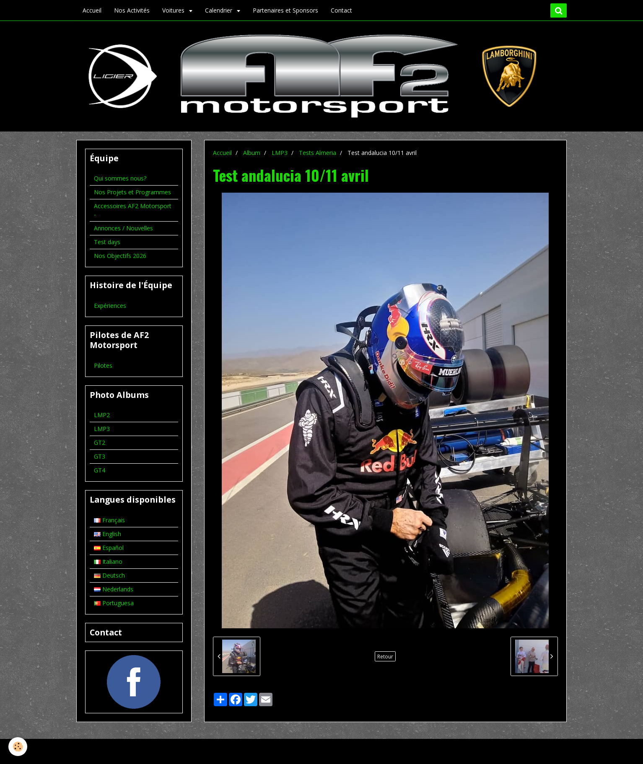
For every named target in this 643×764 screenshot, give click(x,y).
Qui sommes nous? (120, 178)
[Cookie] (17, 746)
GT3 (99, 456)
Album (251, 153)
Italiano (108, 561)
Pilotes (103, 365)
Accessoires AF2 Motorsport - (132, 210)
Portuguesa (114, 603)
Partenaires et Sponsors (285, 10)
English (107, 534)
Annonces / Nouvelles (123, 228)
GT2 (99, 443)
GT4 (99, 470)
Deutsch (109, 575)
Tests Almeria (317, 153)
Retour (385, 656)
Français (109, 520)
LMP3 (280, 153)
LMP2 (102, 415)
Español (109, 548)
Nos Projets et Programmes (132, 192)
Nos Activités (132, 10)
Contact (341, 10)
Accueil (92, 10)
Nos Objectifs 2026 (120, 256)
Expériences (110, 306)
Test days (107, 242)
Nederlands (113, 589)
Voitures (174, 10)
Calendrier (219, 10)
